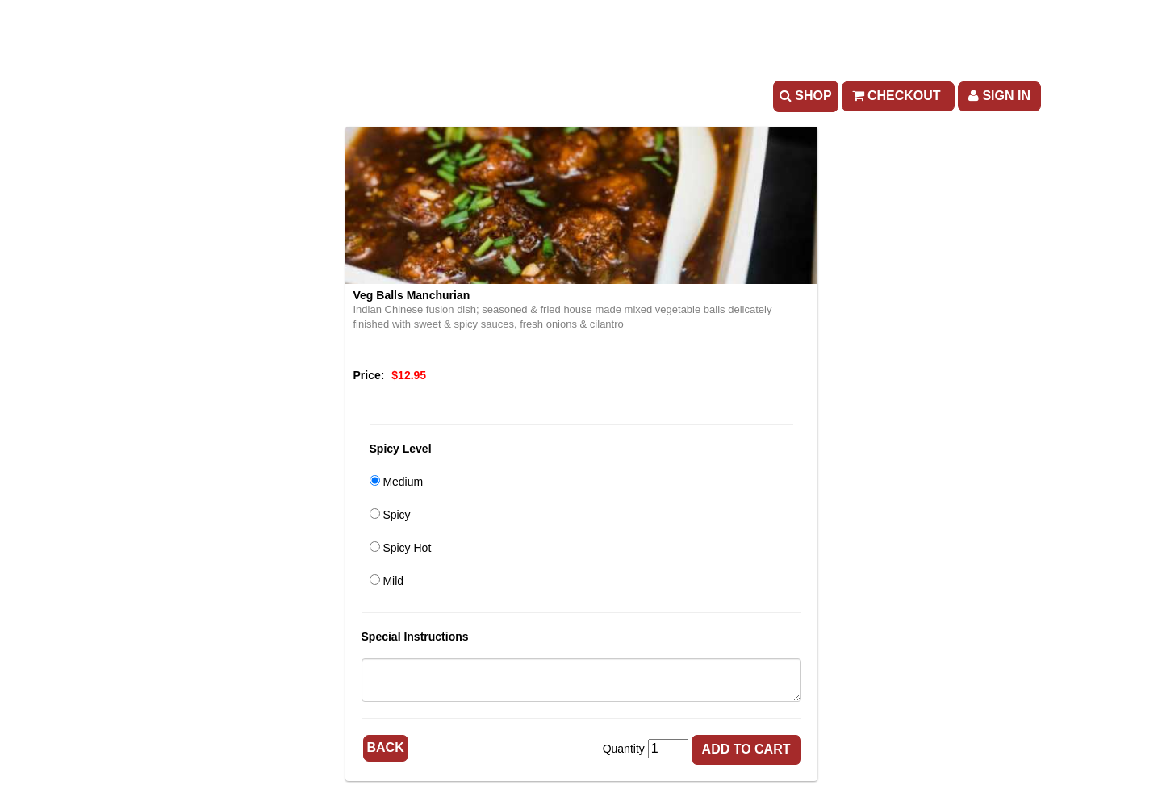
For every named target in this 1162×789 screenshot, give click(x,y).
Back (385, 747)
